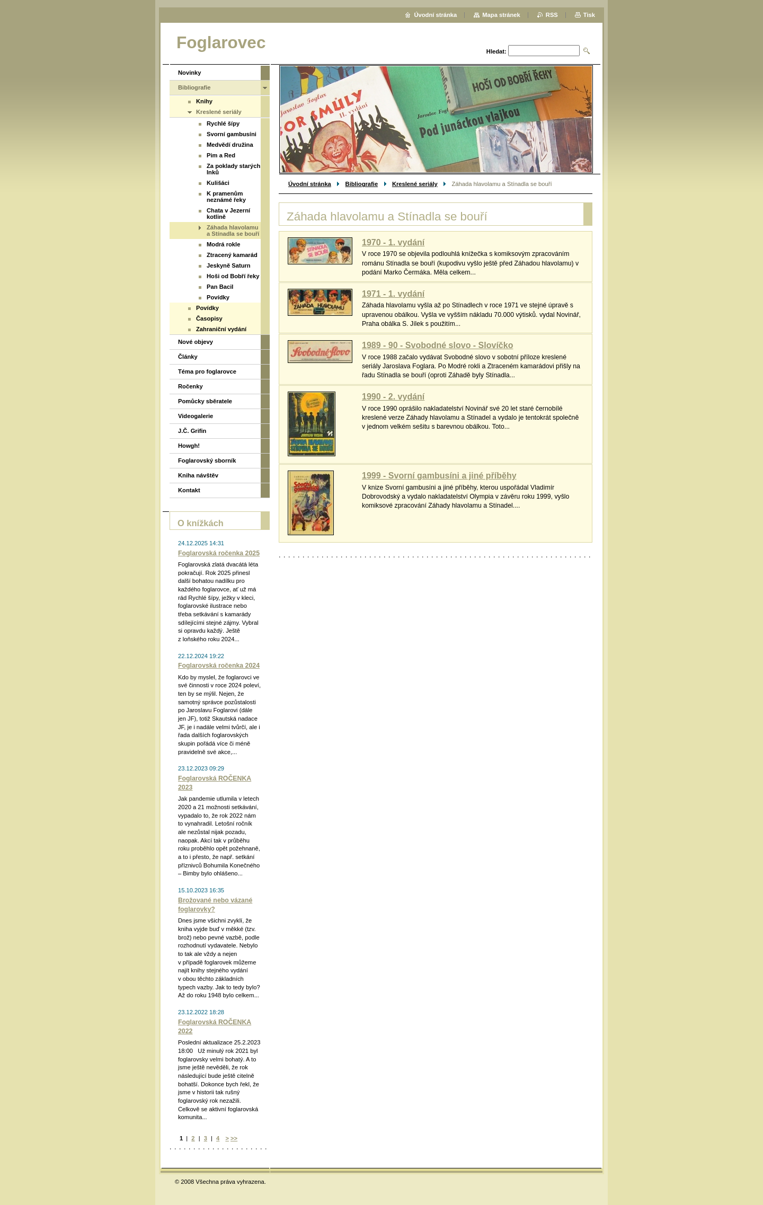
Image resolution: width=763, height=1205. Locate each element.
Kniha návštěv (198, 475)
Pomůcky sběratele (205, 401)
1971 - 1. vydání (393, 293)
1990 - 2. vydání (393, 396)
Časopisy (209, 318)
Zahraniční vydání (221, 329)
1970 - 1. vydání (393, 242)
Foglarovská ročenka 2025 (219, 553)
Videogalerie (195, 416)
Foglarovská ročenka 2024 (219, 665)
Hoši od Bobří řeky (233, 276)
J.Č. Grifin (192, 431)
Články (188, 356)
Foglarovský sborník (207, 460)
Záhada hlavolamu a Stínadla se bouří (233, 230)
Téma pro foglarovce (207, 371)
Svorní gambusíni (231, 134)
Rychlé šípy (223, 123)
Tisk (589, 15)
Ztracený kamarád (232, 255)
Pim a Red (221, 155)
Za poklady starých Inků (233, 169)
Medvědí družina (230, 144)
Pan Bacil (220, 286)
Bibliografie (361, 184)
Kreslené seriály (415, 184)
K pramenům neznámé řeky (226, 196)
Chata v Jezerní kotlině (228, 213)
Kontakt (189, 490)
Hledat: (496, 51)
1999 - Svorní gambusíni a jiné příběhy (439, 475)
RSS (552, 15)
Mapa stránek (501, 15)
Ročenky (190, 386)
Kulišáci (218, 183)
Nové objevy (195, 342)
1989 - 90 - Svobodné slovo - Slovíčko (437, 345)
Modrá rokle (223, 244)
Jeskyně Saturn (229, 265)
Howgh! (189, 445)
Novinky (189, 72)
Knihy (204, 101)
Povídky (218, 297)
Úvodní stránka (309, 184)
